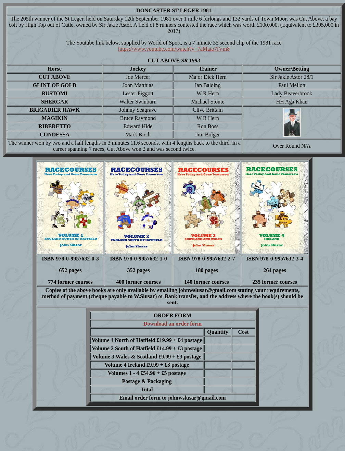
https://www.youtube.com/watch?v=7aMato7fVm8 (174, 49)
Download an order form (172, 324)
